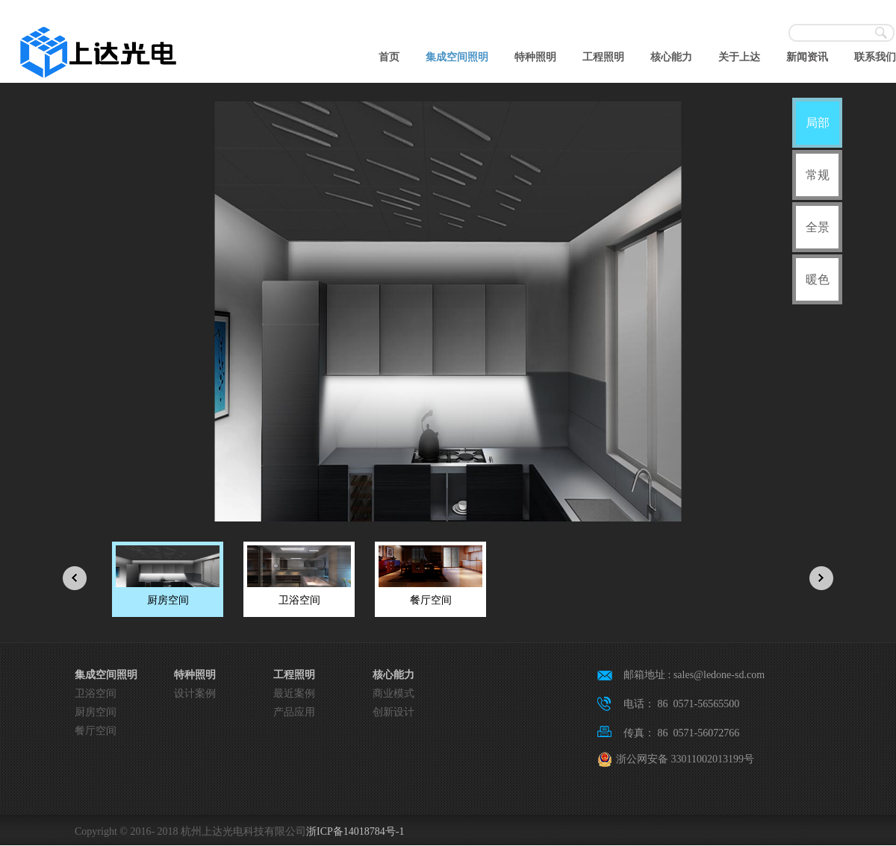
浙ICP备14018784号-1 (355, 831)
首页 (389, 57)
